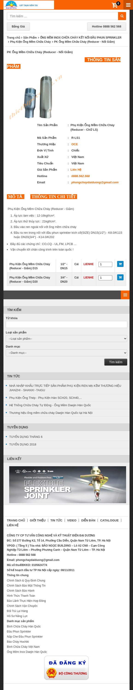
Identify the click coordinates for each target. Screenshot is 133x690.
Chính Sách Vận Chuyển (22, 606)
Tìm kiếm (115, 362)
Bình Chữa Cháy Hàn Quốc (24, 626)
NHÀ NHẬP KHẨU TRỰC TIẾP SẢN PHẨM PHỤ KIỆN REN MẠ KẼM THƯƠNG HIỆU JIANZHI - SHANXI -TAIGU (65, 388)
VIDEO (71, 520)
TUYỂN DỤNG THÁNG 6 (26, 437)
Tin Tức (13, 376)
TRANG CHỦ (16, 520)
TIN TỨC (56, 520)
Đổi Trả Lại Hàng (17, 611)
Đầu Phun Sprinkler (19, 631)
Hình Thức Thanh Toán (21, 595)
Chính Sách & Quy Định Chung (26, 580)
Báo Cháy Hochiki (18, 641)
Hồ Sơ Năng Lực (17, 616)
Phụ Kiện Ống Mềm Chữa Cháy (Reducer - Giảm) (41, 209)
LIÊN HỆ (12, 525)
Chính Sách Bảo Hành (21, 590)
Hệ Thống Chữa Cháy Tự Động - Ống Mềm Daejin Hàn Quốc (50, 405)
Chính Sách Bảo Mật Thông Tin (26, 585)
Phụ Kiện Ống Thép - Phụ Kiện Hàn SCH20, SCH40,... (45, 397)
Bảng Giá (18, 26)
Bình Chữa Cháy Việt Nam (23, 646)
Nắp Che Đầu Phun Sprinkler (25, 636)
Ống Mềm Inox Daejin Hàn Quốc (27, 652)
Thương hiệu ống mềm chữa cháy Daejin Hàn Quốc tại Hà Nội (51, 413)
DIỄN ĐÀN (88, 520)
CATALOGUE (109, 520)
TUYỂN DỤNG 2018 (22, 444)
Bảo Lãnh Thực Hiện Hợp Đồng (26, 600)
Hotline (106, 26)
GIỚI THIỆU (38, 520)
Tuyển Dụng (17, 427)
